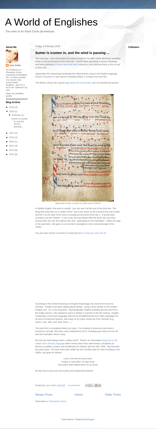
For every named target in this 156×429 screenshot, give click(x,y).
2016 (12, 137)
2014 (12, 145)
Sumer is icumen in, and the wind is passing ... (72, 53)
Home (79, 394)
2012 (12, 154)
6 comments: (74, 385)
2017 (12, 133)
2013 (12, 150)
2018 (12, 111)
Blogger (90, 419)
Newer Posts (44, 394)
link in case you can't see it (92, 233)
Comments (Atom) (57, 401)
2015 (12, 141)
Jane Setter (15, 65)
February (16, 115)
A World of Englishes (51, 22)
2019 (12, 107)
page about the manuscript (78, 82)
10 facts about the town (66, 64)
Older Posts (113, 394)
